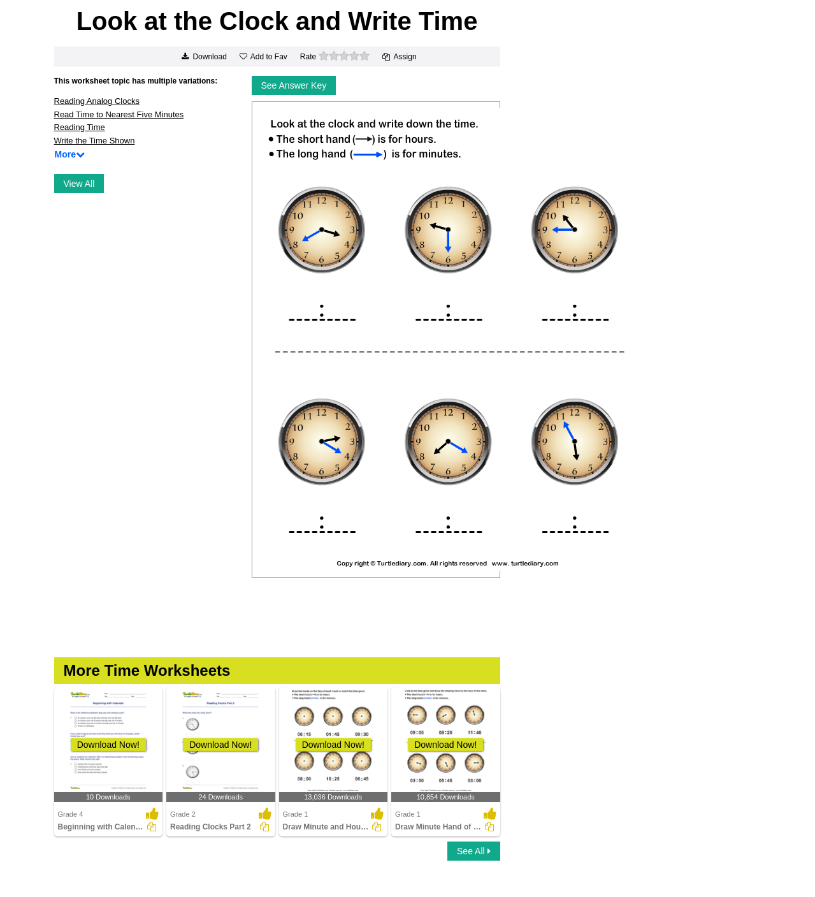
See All (473, 851)
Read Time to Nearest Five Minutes (119, 114)
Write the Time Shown (94, 140)
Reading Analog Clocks (97, 101)
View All (79, 184)
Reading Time (79, 127)
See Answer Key (294, 85)
